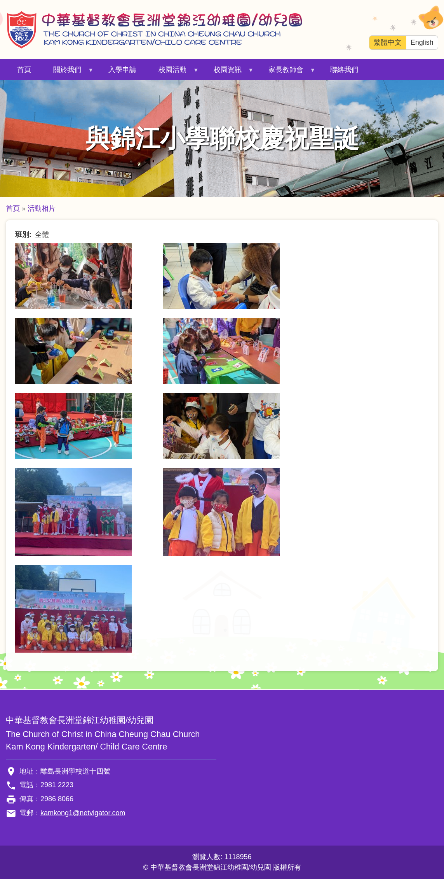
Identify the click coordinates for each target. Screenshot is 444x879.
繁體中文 (388, 42)
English (422, 42)
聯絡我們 (344, 70)
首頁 (24, 70)
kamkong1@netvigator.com (82, 813)
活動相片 (42, 208)
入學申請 (122, 70)
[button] (73, 275)
